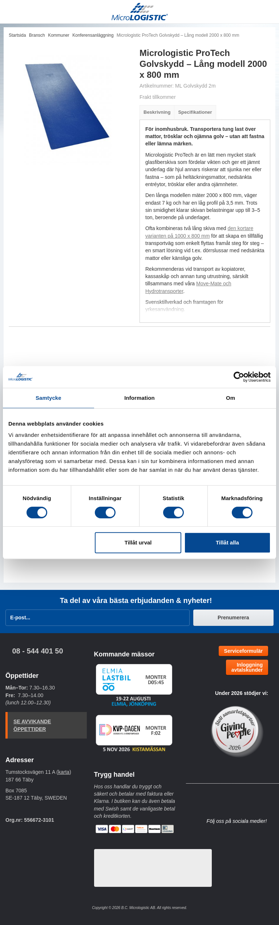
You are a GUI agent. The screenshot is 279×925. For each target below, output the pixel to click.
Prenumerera (233, 617)
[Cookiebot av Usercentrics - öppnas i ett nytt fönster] (239, 376)
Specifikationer (195, 112)
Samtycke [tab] (48, 398)
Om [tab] (230, 398)
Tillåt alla (227, 542)
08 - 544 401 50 (37, 651)
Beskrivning (156, 112)
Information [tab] (139, 398)
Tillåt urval (138, 542)
